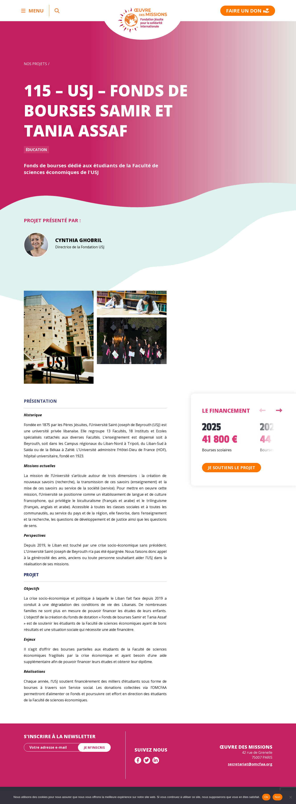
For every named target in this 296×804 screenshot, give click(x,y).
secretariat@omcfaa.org (250, 764)
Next (279, 410)
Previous (262, 410)
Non (277, 797)
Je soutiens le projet (231, 467)
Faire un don (247, 10)
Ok (266, 797)
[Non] (290, 797)
